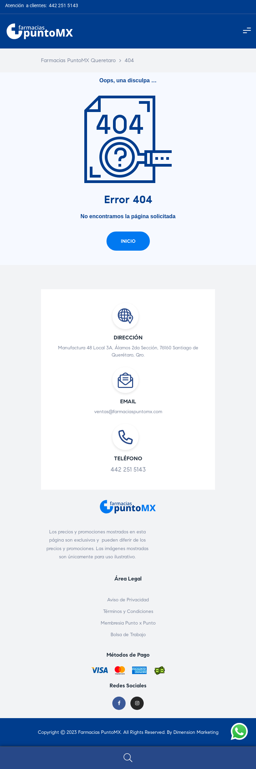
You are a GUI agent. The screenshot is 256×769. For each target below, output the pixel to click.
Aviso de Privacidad (128, 600)
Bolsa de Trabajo (128, 635)
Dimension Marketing (195, 732)
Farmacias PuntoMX (99, 732)
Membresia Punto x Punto (128, 623)
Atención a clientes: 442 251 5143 (41, 5)
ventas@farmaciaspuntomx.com (128, 412)
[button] (128, 241)
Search (128, 758)
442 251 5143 (128, 469)
